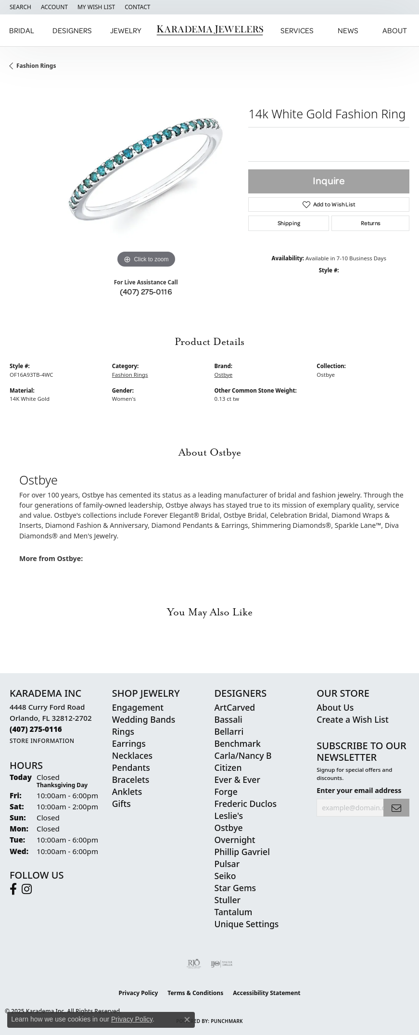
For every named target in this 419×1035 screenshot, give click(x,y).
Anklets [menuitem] (127, 791)
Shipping (289, 223)
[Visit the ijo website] (221, 964)
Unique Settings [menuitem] (247, 924)
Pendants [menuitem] (131, 767)
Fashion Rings (36, 66)
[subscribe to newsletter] (396, 808)
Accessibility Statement (266, 993)
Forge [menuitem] (226, 791)
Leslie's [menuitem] (229, 815)
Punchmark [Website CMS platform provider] (227, 1021)
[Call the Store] (36, 729)
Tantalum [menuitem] (234, 912)
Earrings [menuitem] (129, 743)
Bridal (21, 30)
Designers (72, 30)
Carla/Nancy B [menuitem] (243, 755)
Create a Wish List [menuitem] (352, 719)
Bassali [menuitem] (228, 719)
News (348, 30)
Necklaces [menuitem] (132, 755)
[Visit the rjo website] (194, 964)
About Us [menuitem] (335, 707)
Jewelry (125, 30)
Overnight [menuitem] (235, 839)
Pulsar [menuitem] (227, 863)
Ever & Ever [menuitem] (237, 779)
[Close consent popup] (187, 1019)
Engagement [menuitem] (138, 707)
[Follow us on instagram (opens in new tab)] (27, 889)
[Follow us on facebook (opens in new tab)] (13, 889)
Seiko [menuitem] (225, 876)
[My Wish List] (96, 7)
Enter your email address (359, 790)
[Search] (20, 7)
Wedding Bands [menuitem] (143, 719)
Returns (371, 223)
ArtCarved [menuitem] (235, 707)
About (394, 30)
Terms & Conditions (195, 993)
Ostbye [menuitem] (229, 827)
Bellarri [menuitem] (229, 731)
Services (297, 30)
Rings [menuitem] (123, 731)
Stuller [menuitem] (228, 900)
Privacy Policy (138, 993)
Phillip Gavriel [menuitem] (242, 851)
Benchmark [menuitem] (238, 743)
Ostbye (224, 374)
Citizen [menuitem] (228, 767)
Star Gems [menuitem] (235, 888)
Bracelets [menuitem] (131, 779)
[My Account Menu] (54, 7)
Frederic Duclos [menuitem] (246, 803)
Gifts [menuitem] (121, 803)
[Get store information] (42, 741)
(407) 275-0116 (146, 291)
